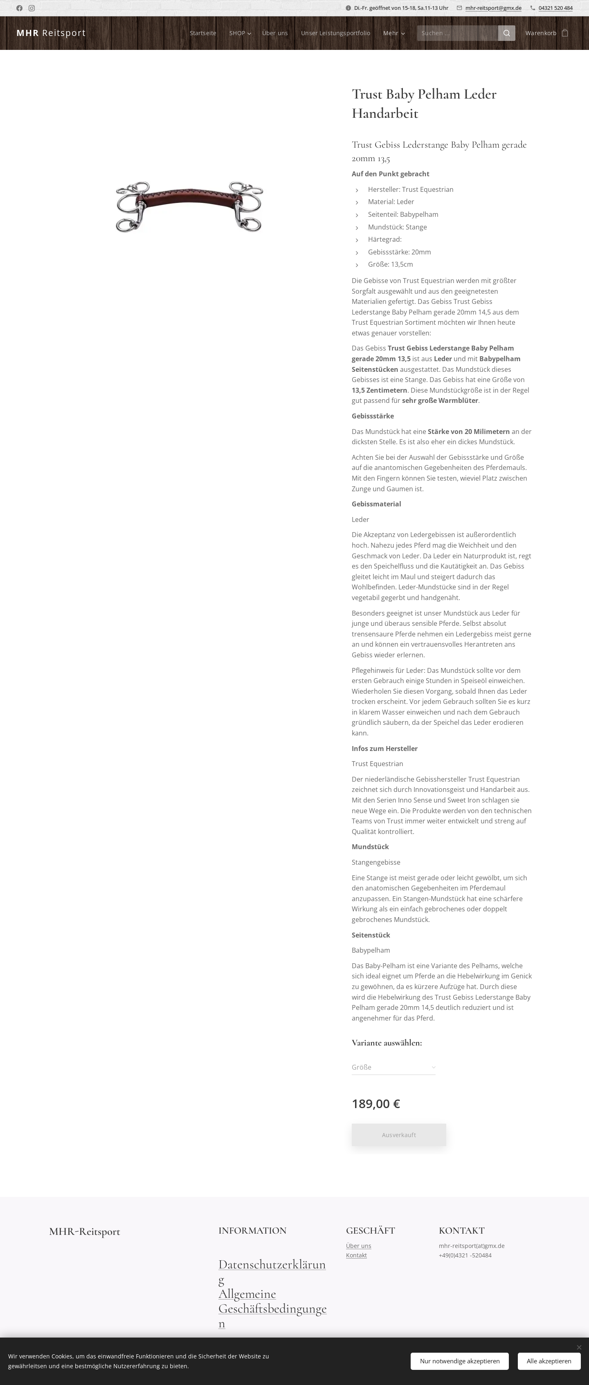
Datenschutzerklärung (272, 1271)
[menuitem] (203, 33)
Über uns (358, 1246)
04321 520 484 (556, 7)
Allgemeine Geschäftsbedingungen (272, 1308)
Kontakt (356, 1255)
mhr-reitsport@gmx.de (493, 7)
